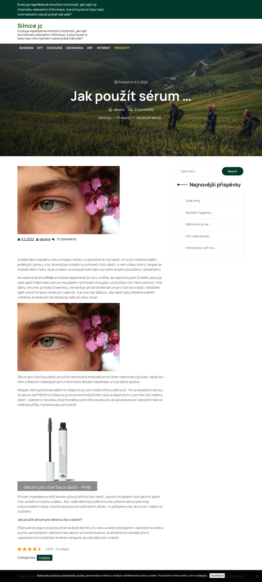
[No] (257, 576)
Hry (90, 48)
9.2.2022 (28, 239)
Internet (103, 48)
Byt (40, 48)
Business (26, 48)
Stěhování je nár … (198, 224)
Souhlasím (217, 575)
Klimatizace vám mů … (201, 248)
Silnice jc (30, 25)
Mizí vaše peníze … (199, 236)
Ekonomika (74, 48)
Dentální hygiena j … (200, 212)
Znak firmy (193, 201)
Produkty (122, 48)
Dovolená (54, 48)
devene (45, 239)
